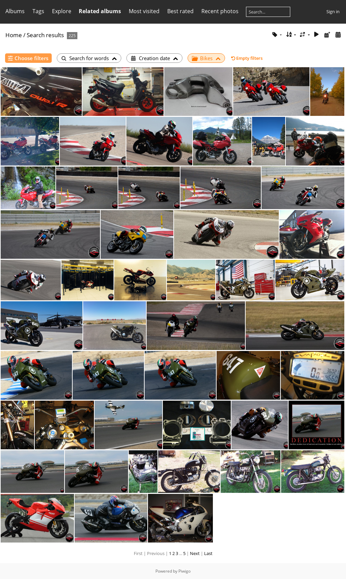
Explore (61, 11)
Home (13, 35)
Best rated (180, 11)
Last (208, 553)
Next (195, 553)
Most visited (144, 11)
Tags (38, 11)
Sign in (333, 11)
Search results (45, 35)
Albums (15, 11)
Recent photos (220, 11)
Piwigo (184, 571)
